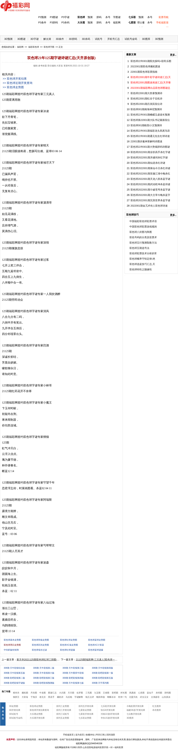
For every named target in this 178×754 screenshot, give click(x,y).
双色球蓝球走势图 (96, 640)
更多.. (173, 54)
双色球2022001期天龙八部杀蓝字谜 (150, 178)
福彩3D (22, 30)
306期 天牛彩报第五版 (14, 673)
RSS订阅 (100, 734)
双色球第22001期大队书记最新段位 (150, 120)
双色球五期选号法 (139, 248)
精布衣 (16, 693)
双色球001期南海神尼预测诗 (146, 109)
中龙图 (42, 693)
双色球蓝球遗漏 (95, 650)
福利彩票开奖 (101, 747)
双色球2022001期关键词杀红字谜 (149, 157)
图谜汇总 (52, 693)
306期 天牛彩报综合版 (14, 668)
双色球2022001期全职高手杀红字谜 (150, 152)
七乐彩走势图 (84, 718)
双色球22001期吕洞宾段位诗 (146, 103)
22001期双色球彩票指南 (143, 71)
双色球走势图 (36, 706)
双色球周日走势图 (12, 645)
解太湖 (47, 38)
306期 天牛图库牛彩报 (73, 673)
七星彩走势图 (84, 710)
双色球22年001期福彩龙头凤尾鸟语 (150, 130)
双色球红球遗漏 (67, 650)
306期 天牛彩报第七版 (73, 683)
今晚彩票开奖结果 (135, 706)
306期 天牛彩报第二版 (43, 668)
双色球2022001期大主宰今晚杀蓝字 (150, 195)
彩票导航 (164, 17)
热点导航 (138, 30)
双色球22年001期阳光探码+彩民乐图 (150, 61)
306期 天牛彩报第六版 (43, 673)
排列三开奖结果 (63, 710)
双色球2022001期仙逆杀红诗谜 (147, 162)
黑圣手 (51, 697)
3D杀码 (86, 38)
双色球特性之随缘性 (140, 269)
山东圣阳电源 (89, 747)
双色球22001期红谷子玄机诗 (146, 98)
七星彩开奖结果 (85, 714)
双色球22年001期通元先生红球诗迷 (150, 136)
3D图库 (146, 38)
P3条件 (42, 22)
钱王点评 (89, 697)
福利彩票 (119, 747)
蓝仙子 (150, 693)
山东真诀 (166, 697)
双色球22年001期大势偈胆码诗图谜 (150, 146)
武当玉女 (144, 697)
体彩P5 (80, 30)
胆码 (98, 17)
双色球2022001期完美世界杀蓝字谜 (150, 200)
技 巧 (124, 30)
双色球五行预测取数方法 (143, 242)
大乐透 (81, 22)
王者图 (106, 693)
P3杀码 (65, 22)
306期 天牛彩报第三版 (73, 668)
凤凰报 (132, 693)
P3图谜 (54, 17)
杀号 (107, 17)
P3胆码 (54, 22)
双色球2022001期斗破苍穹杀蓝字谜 (150, 189)
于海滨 (34, 697)
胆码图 (167, 693)
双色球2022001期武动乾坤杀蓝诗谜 (150, 184)
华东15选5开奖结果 (110, 718)
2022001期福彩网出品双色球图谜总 (150, 87)
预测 (90, 17)
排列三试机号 (62, 714)
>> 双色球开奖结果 (15, 78)
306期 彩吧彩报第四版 (73, 678)
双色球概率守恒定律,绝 (142, 258)
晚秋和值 (100, 697)
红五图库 (156, 706)
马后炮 (69, 697)
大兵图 (62, 693)
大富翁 (25, 697)
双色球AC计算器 (96, 645)
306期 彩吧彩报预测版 (43, 683)
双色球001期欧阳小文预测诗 (146, 125)
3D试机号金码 (15, 718)
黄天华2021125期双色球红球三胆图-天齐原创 (42, 659)
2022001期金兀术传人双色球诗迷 (149, 205)
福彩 (57, 747)
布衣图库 (156, 710)
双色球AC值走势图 (69, 645)
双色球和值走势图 (40, 640)
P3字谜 (65, 17)
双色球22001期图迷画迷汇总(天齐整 (150, 82)
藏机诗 (60, 697)
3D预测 (8, 38)
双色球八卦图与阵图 (140, 232)
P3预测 (42, 17)
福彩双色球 (33, 47)
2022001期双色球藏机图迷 (145, 66)
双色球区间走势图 (40, 645)
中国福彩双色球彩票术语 (143, 221)
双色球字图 (49, 47)
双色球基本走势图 (12, 640)
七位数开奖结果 (134, 714)
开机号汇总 (113, 38)
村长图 (124, 693)
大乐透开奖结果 (37, 718)
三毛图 (88, 693)
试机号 (98, 38)
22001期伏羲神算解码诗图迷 (146, 141)
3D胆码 (73, 38)
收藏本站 (90, 734)
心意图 (141, 693)
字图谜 (117, 17)
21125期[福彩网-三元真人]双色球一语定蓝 (99, 659)
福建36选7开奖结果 (136, 710)
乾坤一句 (122, 697)
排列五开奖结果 (85, 706)
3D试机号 (13, 714)
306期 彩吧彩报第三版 (43, 678)
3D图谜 (21, 38)
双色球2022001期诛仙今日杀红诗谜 (150, 168)
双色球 (81, 17)
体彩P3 (36, 30)
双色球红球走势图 (68, 640)
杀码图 (159, 693)
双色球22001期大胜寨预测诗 (146, 93)
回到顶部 (110, 734)
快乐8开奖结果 (108, 710)
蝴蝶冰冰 (111, 697)
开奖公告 (168, 30)
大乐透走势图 (36, 714)
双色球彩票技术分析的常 (143, 253)
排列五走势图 (62, 718)
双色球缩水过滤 (39, 650)
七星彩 (132, 22)
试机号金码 (131, 38)
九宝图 (97, 693)
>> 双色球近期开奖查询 (17, 82)
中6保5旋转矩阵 (11, 650)
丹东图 (34, 693)
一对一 (111, 747)
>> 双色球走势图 (13, 87)
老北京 (42, 697)
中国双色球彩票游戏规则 (143, 226)
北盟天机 (133, 697)
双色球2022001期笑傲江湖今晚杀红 (150, 173)
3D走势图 (13, 706)
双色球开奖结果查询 (39, 710)
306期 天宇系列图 (100, 683)
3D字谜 (34, 38)
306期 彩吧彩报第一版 (102, 673)
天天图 (71, 693)
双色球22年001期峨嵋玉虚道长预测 (150, 114)
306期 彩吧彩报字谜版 (14, 683)
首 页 (7, 30)
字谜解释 (78, 697)
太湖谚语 (155, 697)
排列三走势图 (62, 706)
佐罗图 (80, 693)
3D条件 (60, 38)
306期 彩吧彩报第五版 (102, 678)
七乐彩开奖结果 (108, 706)
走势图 (153, 30)
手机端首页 (68, 734)
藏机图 (25, 693)
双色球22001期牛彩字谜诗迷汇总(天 (150, 77)
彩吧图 (115, 693)
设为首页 (79, 734)
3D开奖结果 (14, 710)
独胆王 (16, 697)
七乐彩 (132, 17)
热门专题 (6, 691)
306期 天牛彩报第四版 (102, 668)
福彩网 (117, 22)
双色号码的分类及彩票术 (143, 237)
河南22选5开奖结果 (110, 714)
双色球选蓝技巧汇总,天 (142, 264)
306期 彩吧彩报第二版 (14, 678)
